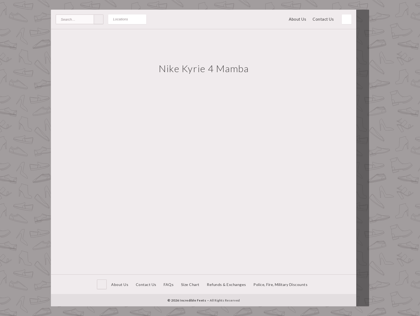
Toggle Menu (346, 19)
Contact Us (323, 19)
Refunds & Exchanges (226, 284)
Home (102, 284)
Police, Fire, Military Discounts (280, 284)
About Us (297, 19)
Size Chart (190, 284)
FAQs (169, 284)
